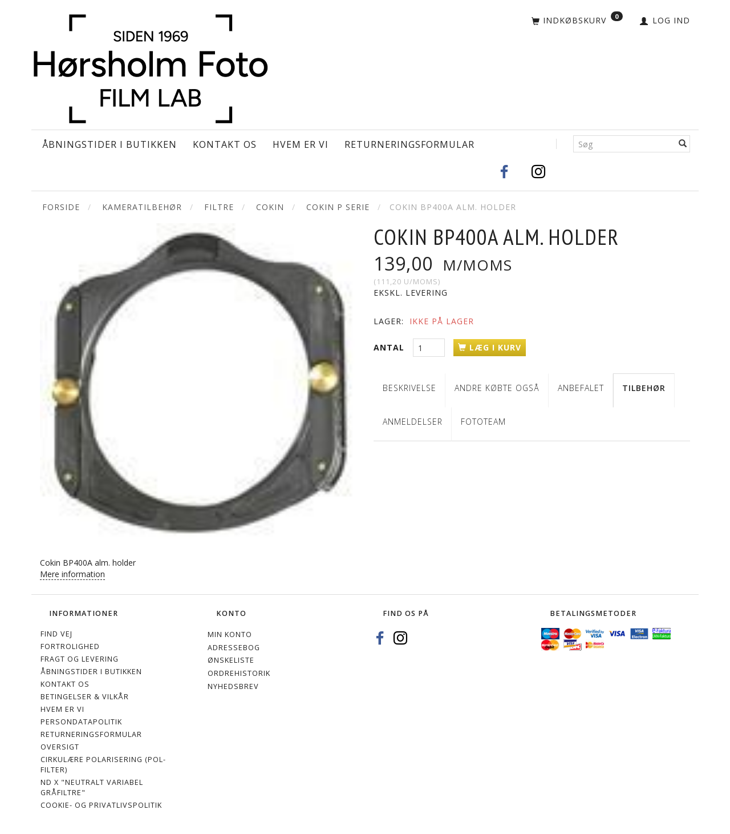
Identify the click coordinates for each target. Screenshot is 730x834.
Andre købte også (497, 387)
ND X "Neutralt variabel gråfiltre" (91, 787)
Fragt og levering (79, 659)
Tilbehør (644, 387)
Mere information (72, 574)
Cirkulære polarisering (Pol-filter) (103, 765)
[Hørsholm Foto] (150, 66)
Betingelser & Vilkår (84, 697)
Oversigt (59, 747)
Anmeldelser (413, 421)
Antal (390, 347)
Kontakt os (225, 144)
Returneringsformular (409, 144)
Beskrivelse (409, 387)
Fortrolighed (70, 646)
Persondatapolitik (81, 722)
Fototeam (483, 421)
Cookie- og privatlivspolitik (101, 805)
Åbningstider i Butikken (109, 144)
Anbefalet (581, 387)
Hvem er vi (300, 144)
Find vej (56, 634)
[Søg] (683, 144)
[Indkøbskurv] (577, 21)
